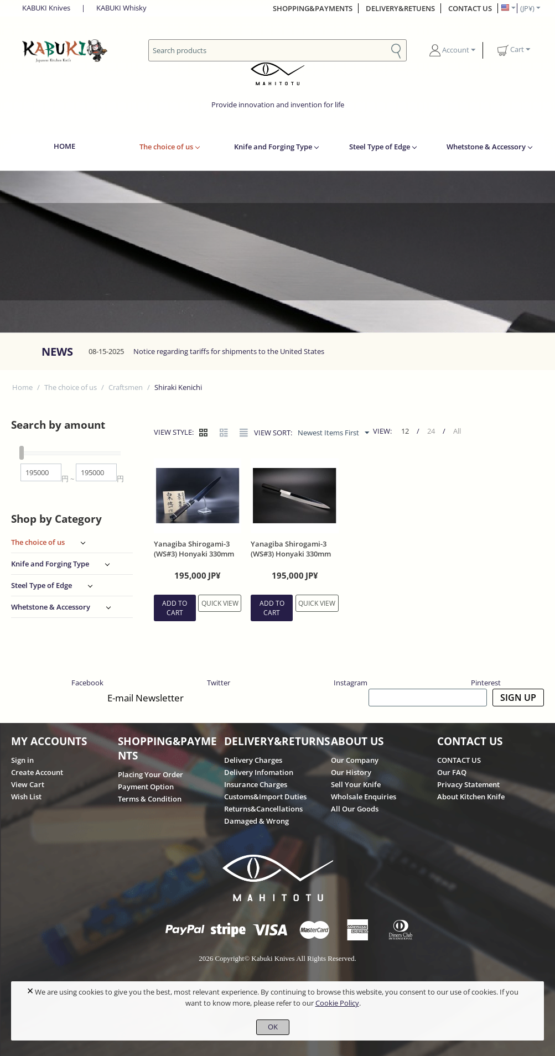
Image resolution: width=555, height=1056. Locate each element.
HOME (64, 146)
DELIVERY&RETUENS (400, 8)
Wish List (26, 797)
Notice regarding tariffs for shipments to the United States (228, 351)
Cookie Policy (337, 1003)
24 (432, 431)
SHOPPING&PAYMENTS (312, 8)
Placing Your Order (150, 774)
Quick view (219, 603)
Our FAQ (451, 772)
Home (22, 387)
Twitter (218, 683)
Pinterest (486, 683)
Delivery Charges (253, 760)
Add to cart (174, 608)
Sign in (22, 760)
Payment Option (146, 787)
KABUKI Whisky (121, 8)
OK (273, 1027)
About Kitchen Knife (471, 797)
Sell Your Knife (356, 784)
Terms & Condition (149, 799)
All (458, 431)
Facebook (87, 683)
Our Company (354, 760)
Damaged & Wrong (256, 821)
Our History (351, 772)
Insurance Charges (255, 784)
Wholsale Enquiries (363, 797)
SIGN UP (518, 697)
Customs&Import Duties (265, 797)
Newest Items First (334, 433)
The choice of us (166, 147)
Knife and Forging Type (273, 147)
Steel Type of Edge (379, 147)
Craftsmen (125, 387)
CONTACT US (470, 8)
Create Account (37, 772)
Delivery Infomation (258, 772)
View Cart (27, 784)
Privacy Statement (468, 784)
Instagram (350, 683)
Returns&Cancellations (263, 809)
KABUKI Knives (46, 8)
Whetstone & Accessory (486, 147)
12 (406, 431)
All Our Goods (354, 809)
